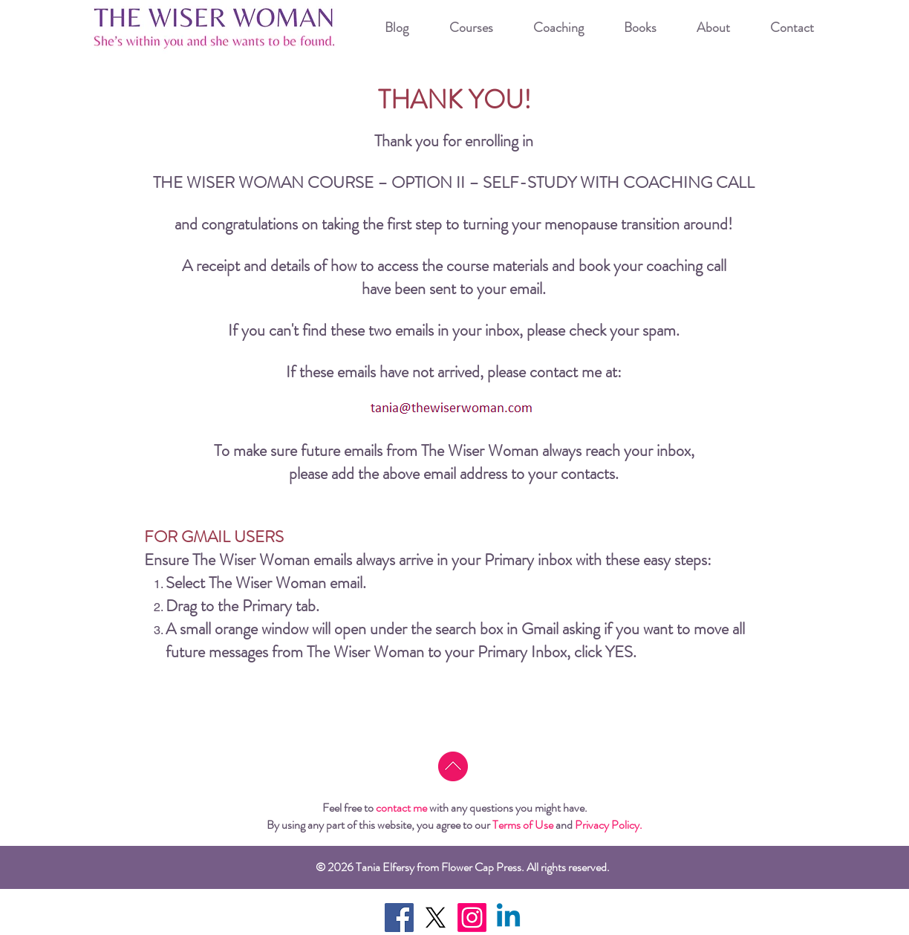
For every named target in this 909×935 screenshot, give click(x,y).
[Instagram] (471, 917)
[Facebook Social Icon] (399, 917)
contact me (401, 807)
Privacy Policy (607, 824)
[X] (435, 917)
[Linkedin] (508, 917)
